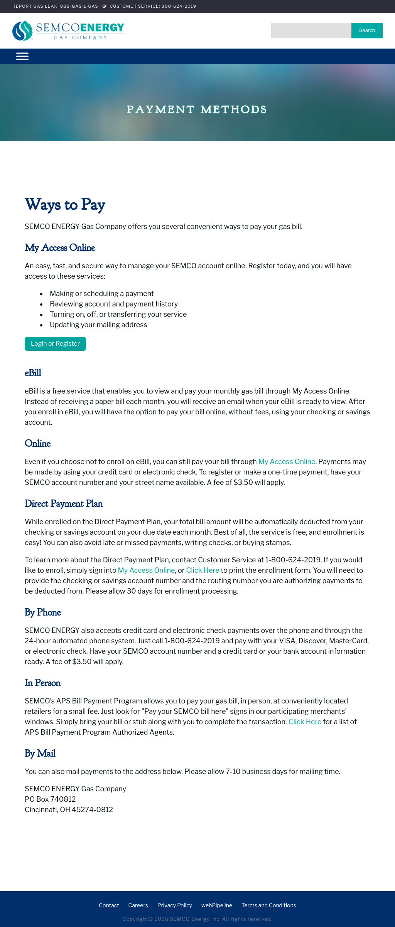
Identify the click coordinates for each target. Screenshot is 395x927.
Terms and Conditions (268, 905)
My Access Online (287, 462)
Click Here (202, 570)
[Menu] (22, 56)
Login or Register (55, 343)
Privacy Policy (174, 905)
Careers (138, 905)
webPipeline (216, 905)
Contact (109, 905)
